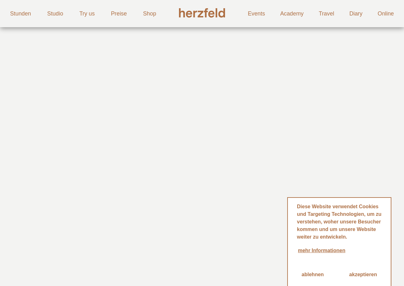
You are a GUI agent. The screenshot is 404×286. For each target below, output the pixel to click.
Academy (292, 13)
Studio (55, 13)
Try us (87, 13)
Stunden (20, 13)
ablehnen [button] (313, 274)
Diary (356, 13)
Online (386, 13)
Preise (119, 13)
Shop (149, 13)
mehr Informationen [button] (321, 250)
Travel (326, 13)
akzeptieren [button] (363, 274)
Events (256, 13)
